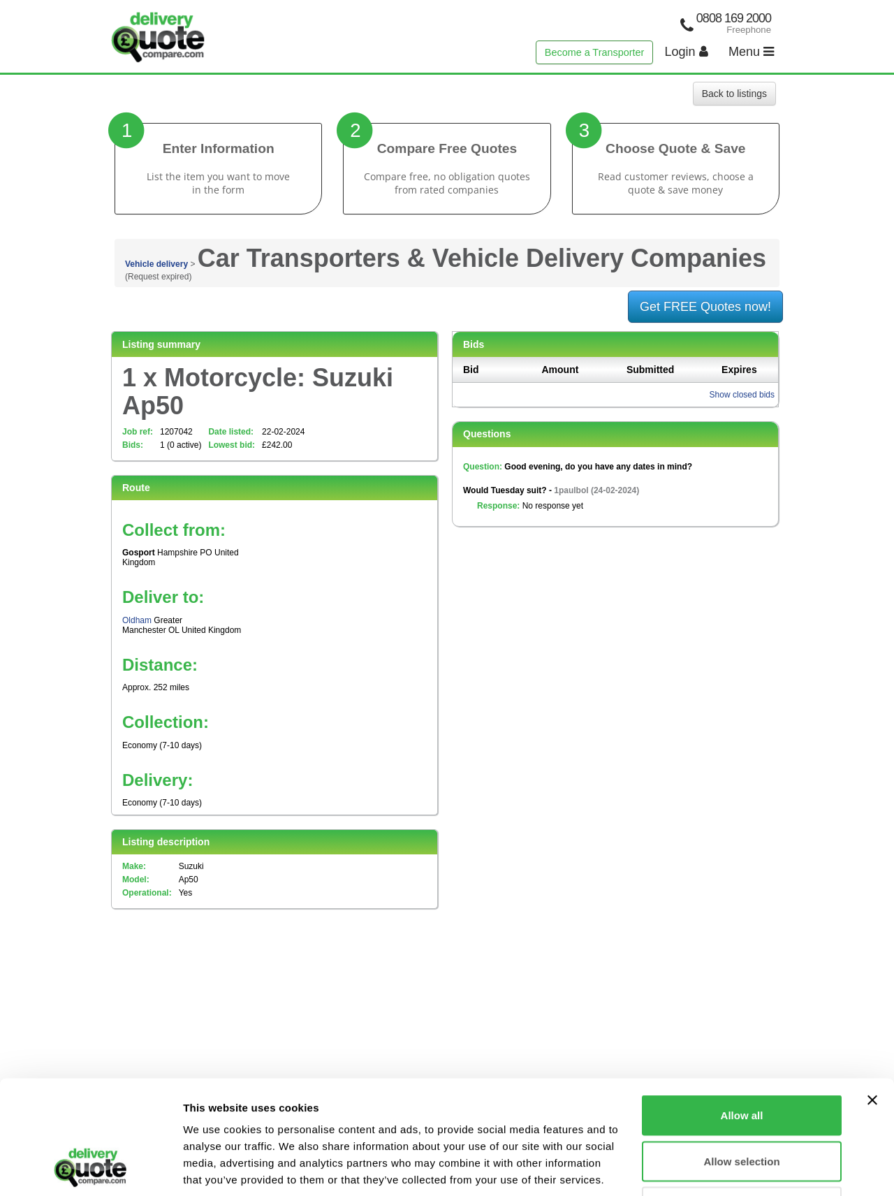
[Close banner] (872, 997)
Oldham (137, 620)
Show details (733, 1168)
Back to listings (734, 93)
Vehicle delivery (156, 264)
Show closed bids (742, 395)
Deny (742, 1104)
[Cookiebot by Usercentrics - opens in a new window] (90, 1168)
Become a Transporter (594, 52)
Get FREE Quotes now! (705, 307)
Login (686, 52)
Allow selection (741, 1059)
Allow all (742, 1013)
